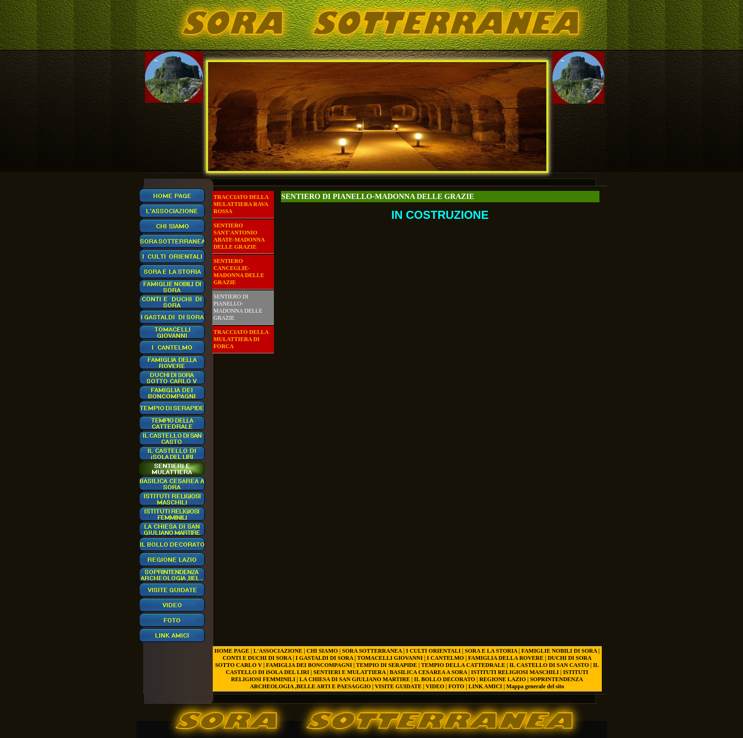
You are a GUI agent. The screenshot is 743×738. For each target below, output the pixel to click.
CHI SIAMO (322, 651)
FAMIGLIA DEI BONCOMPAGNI (309, 665)
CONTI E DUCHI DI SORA (257, 658)
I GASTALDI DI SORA (324, 658)
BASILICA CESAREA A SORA (428, 672)
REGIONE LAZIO (502, 679)
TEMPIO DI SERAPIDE (386, 665)
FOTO (456, 686)
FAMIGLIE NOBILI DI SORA (559, 651)
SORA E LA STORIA (491, 651)
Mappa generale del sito (535, 686)
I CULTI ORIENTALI (433, 651)
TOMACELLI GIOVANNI (390, 658)
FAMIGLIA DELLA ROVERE (506, 658)
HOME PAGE (232, 651)
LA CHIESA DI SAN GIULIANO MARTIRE (354, 679)
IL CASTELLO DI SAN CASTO (549, 665)
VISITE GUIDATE (398, 686)
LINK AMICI (485, 686)
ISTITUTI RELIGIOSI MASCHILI (515, 672)
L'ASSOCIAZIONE (278, 651)
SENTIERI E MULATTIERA (349, 672)
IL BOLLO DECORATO (444, 679)
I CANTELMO (445, 658)
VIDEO (435, 686)
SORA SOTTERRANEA (372, 651)
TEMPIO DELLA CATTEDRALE (463, 665)
